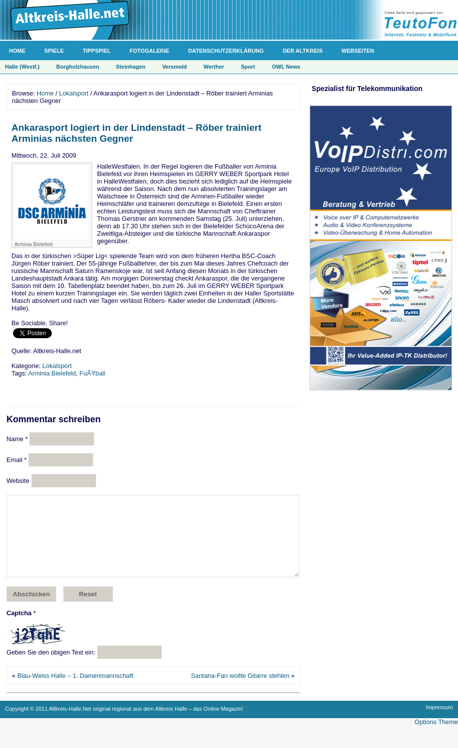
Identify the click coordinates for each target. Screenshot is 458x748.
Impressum (439, 722)
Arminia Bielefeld (52, 373)
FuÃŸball (93, 373)
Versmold (174, 67)
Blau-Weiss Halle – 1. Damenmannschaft (75, 690)
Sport (248, 67)
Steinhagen (130, 67)
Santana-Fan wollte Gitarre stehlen (240, 690)
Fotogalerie (149, 51)
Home (17, 51)
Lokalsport (74, 93)
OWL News (286, 67)
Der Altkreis (303, 51)
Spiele (54, 51)
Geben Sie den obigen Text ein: (50, 667)
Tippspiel (97, 51)
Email (16, 460)
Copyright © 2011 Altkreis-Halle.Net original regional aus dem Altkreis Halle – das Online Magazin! (124, 724)
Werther (214, 67)
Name (17, 439)
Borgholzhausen (77, 67)
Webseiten (358, 51)
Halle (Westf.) (22, 67)
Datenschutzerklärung (226, 51)
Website (17, 480)
